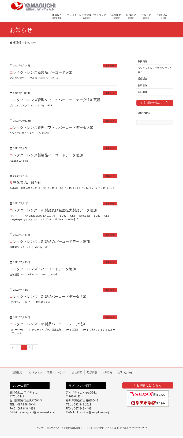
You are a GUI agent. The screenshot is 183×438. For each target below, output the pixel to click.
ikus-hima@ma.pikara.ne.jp (93, 412)
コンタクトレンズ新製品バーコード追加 (41, 72)
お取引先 (142, 85)
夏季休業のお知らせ (25, 182)
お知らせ (110, 65)
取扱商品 (142, 61)
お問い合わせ (125, 372)
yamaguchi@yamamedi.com (37, 412)
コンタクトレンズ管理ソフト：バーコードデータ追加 (51, 127)
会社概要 (142, 92)
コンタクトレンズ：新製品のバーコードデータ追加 (50, 241)
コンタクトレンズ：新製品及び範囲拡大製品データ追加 (53, 210)
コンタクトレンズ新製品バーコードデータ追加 (46, 155)
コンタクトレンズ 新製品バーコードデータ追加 (48, 296)
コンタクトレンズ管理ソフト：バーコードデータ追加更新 (55, 100)
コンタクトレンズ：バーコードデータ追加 (43, 269)
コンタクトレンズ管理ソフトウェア (155, 70)
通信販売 (142, 78)
